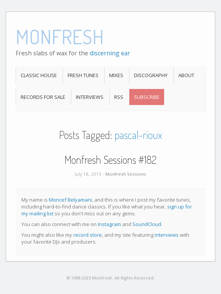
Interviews (89, 97)
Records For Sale (43, 97)
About (186, 75)
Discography (151, 75)
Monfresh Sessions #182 (110, 159)
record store (87, 234)
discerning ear (110, 53)
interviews (167, 234)
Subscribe (147, 97)
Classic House (39, 75)
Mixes (116, 75)
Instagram (109, 224)
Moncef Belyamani (70, 199)
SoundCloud (146, 224)
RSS (118, 97)
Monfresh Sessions (125, 174)
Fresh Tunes (83, 75)
